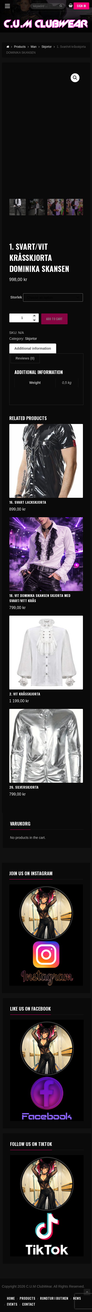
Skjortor (31, 339)
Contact (28, 1304)
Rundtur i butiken (54, 1298)
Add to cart (54, 319)
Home (11, 1298)
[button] (75, 77)
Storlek (16, 297)
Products (27, 1298)
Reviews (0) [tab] (25, 358)
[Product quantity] (24, 317)
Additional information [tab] (32, 348)
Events (12, 1304)
